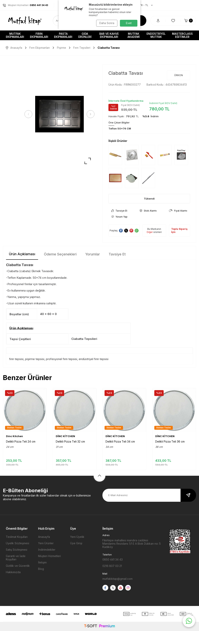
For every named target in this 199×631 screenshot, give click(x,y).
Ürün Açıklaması (22, 254)
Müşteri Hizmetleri (49, 556)
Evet (129, 23)
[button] (29, 114)
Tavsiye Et (119, 210)
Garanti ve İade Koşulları (15, 557)
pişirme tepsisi (34, 359)
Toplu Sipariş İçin (179, 230)
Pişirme (61, 47)
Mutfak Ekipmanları (15, 35)
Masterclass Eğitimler (182, 35)
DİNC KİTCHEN (65, 436)
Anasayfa (14, 47)
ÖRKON (178, 75)
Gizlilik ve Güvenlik (18, 565)
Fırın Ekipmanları (39, 35)
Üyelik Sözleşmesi (17, 543)
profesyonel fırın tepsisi (61, 359)
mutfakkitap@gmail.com (117, 578)
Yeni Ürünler (46, 543)
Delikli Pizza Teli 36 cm (170, 441)
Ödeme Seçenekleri (60, 254)
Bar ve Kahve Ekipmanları (109, 35)
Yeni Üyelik (77, 536)
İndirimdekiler (46, 549)
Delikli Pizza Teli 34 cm (120, 441)
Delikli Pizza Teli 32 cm (70, 441)
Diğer (150, 232)
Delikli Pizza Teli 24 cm (20, 441)
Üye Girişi (76, 543)
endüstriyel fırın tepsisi (93, 359)
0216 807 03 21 (112, 566)
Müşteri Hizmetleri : (25, 5)
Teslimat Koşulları (17, 536)
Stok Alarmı (148, 210)
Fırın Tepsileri (81, 47)
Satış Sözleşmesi (16, 549)
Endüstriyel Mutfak (156, 35)
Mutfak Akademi (133, 35)
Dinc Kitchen (14, 436)
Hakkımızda (13, 572)
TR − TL (144, 5)
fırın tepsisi (16, 359)
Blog (41, 568)
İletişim (42, 562)
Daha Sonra (106, 23)
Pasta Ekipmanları (63, 35)
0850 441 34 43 (112, 559)
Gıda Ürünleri (85, 35)
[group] (59, 114)
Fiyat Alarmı (178, 210)
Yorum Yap (119, 216)
